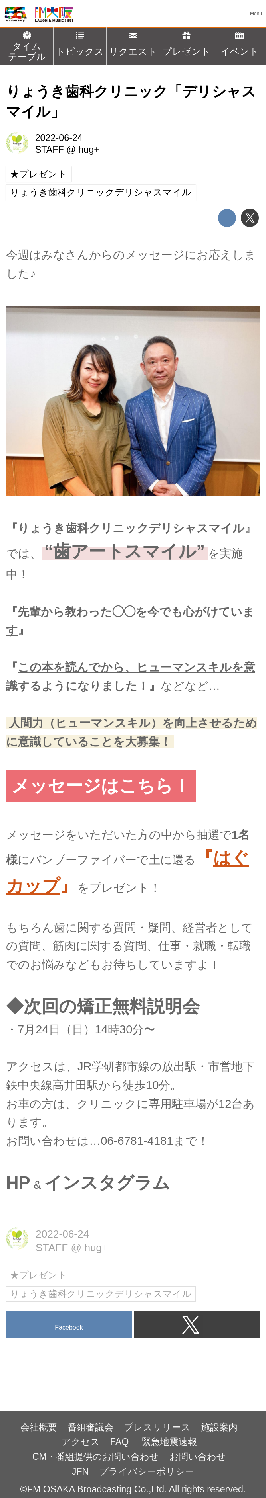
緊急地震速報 (169, 1442)
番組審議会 (90, 1427)
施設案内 (219, 1427)
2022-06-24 (59, 138)
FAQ (120, 1442)
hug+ (88, 150)
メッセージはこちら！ (101, 785)
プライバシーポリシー (146, 1471)
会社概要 (38, 1427)
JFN (80, 1471)
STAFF (49, 150)
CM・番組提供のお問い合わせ (95, 1456)
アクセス (81, 1442)
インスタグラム (107, 1182)
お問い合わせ (197, 1456)
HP (18, 1182)
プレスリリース (157, 1427)
